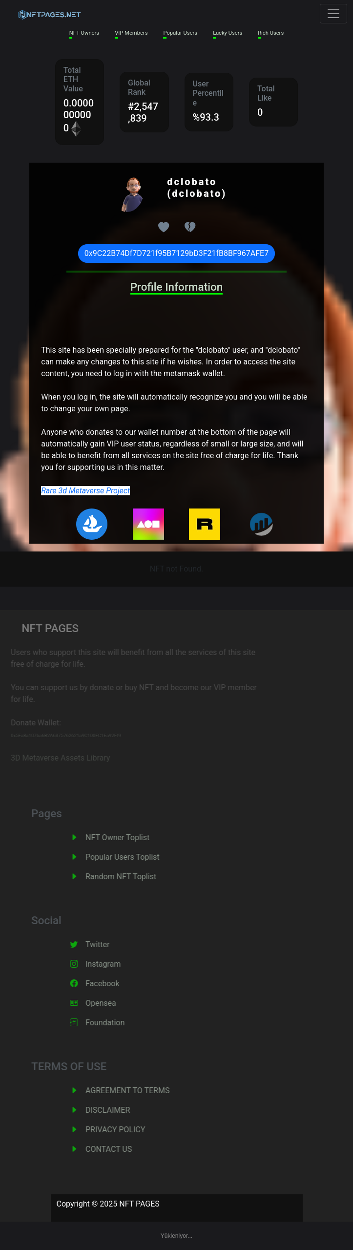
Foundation (116, 1022)
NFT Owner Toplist (129, 837)
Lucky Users (227, 33)
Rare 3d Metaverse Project (85, 490)
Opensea (112, 1003)
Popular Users (180, 33)
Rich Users (271, 33)
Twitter (109, 944)
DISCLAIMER (119, 1110)
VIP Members (131, 33)
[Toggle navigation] (333, 13)
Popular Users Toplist (134, 857)
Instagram (114, 964)
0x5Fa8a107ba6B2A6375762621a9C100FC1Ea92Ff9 (57, 735)
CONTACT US (120, 1149)
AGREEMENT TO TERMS (139, 1090)
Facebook (113, 983)
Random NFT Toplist (132, 876)
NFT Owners (84, 33)
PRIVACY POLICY (126, 1129)
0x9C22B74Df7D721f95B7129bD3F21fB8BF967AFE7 (176, 253)
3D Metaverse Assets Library (52, 758)
